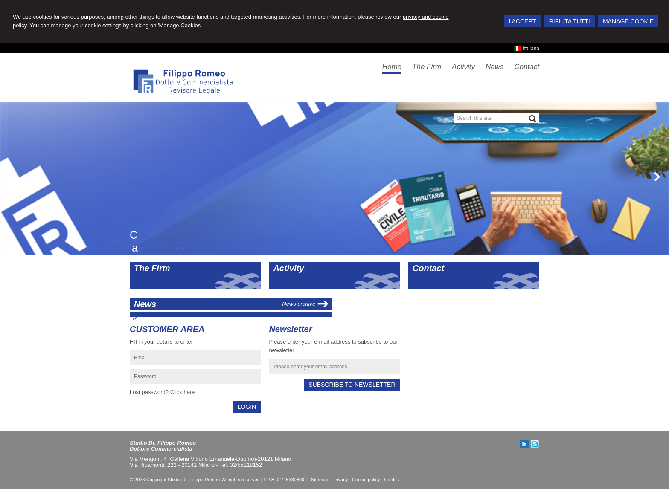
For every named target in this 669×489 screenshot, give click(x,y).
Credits (391, 479)
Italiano (526, 49)
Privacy (340, 479)
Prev (11, 176)
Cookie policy (366, 479)
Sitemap (319, 479)
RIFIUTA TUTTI (569, 21)
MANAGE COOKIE (628, 21)
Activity (288, 268)
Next (657, 176)
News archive (298, 304)
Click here (182, 392)
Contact (428, 268)
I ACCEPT (522, 21)
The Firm (152, 268)
